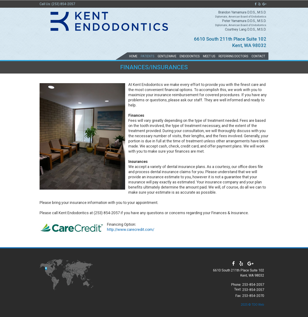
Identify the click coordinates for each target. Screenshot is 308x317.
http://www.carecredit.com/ (130, 229)
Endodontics (190, 56)
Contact (258, 56)
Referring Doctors (233, 56)
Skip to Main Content (14, 1)
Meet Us (209, 56)
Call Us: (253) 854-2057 (57, 4)
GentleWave (167, 56)
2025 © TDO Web (252, 304)
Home (133, 56)
